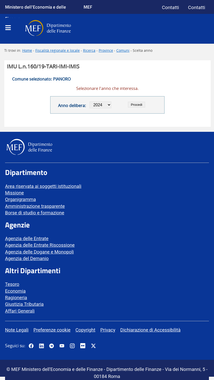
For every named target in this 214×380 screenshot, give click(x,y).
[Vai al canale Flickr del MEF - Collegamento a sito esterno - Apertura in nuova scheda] (84, 346)
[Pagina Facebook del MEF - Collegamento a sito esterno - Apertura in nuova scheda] (31, 346)
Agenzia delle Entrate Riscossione (40, 245)
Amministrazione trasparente (35, 206)
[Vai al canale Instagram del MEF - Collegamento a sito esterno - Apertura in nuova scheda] (72, 346)
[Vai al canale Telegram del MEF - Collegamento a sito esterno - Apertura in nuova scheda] (51, 346)
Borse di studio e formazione (34, 212)
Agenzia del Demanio (27, 258)
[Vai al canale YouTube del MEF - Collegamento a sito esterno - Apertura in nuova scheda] (62, 346)
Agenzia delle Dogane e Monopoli (39, 252)
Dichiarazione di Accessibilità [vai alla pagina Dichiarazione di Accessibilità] (150, 330)
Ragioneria (16, 297)
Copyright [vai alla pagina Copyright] (85, 330)
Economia (15, 291)
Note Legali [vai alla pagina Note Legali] (17, 330)
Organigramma (20, 199)
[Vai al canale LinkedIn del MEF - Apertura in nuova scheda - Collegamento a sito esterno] (41, 346)
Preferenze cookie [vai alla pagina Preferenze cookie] (52, 330)
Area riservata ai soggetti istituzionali (43, 186)
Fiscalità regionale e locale (57, 50)
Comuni (122, 50)
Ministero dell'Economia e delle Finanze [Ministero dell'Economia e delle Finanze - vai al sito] (35, 12)
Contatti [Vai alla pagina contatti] (170, 7)
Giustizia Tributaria (24, 304)
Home (27, 50)
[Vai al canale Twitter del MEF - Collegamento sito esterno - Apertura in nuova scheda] (93, 346)
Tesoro (12, 284)
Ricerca (89, 50)
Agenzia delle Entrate (26, 238)
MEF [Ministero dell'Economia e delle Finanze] (88, 6)
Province (106, 50)
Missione (14, 192)
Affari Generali (20, 311)
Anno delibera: (72, 105)
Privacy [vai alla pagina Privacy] (107, 330)
